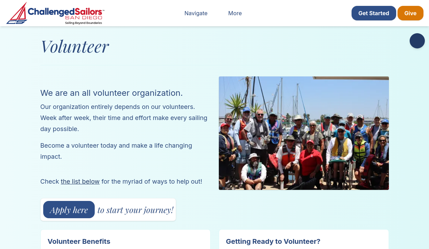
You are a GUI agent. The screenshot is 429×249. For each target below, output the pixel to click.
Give (410, 13)
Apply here (69, 209)
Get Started (373, 13)
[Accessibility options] (417, 40)
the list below (80, 181)
